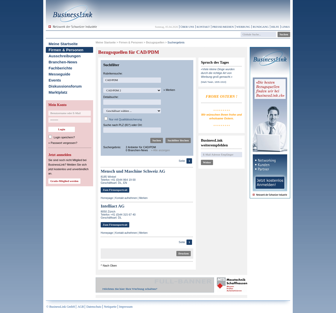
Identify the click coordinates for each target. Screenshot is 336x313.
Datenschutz (93, 306)
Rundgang (261, 26)
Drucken (183, 253)
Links (286, 26)
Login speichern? (64, 137)
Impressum (126, 306)
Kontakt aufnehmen (126, 198)
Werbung (243, 26)
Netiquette (110, 306)
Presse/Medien (223, 26)
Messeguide (59, 74)
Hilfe (275, 26)
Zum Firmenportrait (115, 189)
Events (55, 80)
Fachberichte (60, 68)
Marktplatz (58, 92)
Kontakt (203, 26)
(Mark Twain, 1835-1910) (213, 82)
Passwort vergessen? (64, 142)
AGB (80, 306)
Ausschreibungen (65, 56)
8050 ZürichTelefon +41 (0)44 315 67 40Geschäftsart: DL (118, 214)
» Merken (169, 89)
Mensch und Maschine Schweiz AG (133, 171)
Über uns (187, 26)
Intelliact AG (112, 206)
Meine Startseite (63, 44)
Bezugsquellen (155, 42)
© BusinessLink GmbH (60, 306)
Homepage (107, 198)
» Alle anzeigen (160, 150)
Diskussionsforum (65, 86)
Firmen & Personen (66, 50)
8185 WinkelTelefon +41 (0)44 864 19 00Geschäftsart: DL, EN (118, 179)
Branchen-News (63, 62)
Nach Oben (110, 265)
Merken (143, 198)
